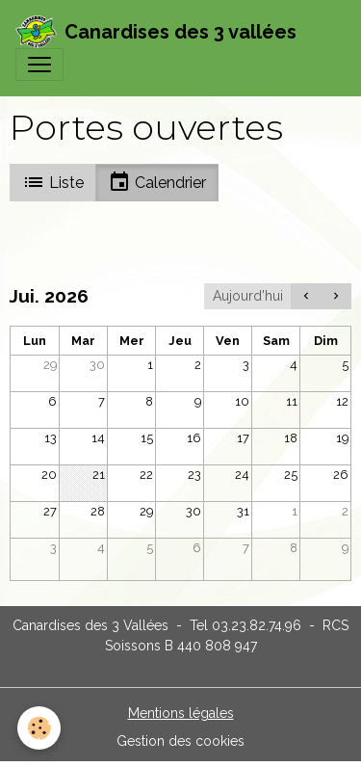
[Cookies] (39, 728)
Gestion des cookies (180, 741)
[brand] (156, 31)
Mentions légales (181, 713)
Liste (53, 182)
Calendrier (157, 182)
